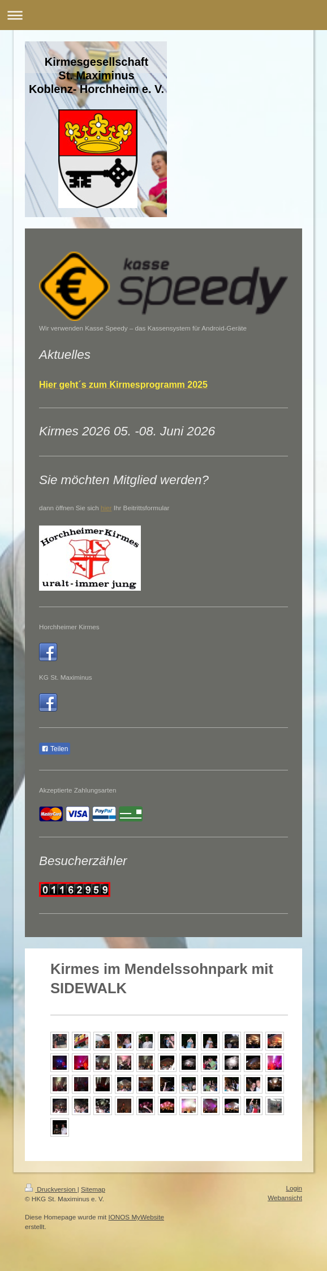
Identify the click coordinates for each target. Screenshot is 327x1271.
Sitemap (93, 1189)
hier (106, 507)
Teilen (54, 749)
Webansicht (285, 1197)
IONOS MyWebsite (136, 1217)
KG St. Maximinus (65, 677)
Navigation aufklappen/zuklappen (163, 15)
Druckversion (51, 1189)
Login (294, 1188)
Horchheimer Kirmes (69, 626)
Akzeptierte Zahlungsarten (77, 790)
